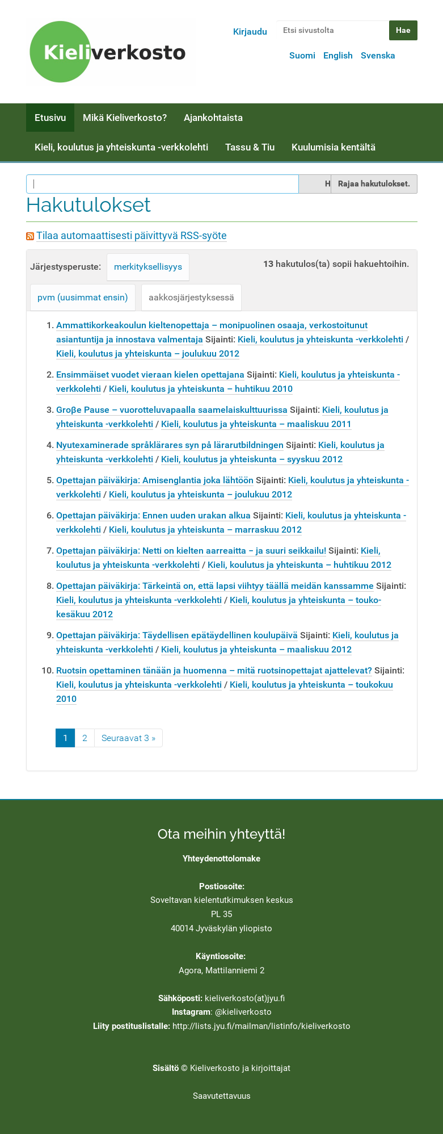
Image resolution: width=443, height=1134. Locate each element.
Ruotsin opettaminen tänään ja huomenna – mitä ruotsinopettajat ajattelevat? (214, 670)
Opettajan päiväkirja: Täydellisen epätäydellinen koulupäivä (177, 635)
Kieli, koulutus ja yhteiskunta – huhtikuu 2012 (299, 564)
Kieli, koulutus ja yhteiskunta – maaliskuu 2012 (256, 649)
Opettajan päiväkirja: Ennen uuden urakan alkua (153, 515)
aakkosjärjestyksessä (191, 297)
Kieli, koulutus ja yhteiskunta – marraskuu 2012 (205, 529)
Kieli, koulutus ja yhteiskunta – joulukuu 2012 (147, 353)
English (338, 55)
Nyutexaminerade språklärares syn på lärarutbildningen (170, 445)
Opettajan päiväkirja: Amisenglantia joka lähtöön (155, 480)
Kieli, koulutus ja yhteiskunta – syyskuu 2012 (252, 459)
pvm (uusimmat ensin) (82, 297)
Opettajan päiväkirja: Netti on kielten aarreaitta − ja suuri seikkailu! (191, 550)
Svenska (378, 55)
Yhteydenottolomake (221, 858)
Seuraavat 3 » (128, 738)
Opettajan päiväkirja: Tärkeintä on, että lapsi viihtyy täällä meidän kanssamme (215, 585)
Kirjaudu (250, 31)
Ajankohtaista (213, 117)
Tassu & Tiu (250, 147)
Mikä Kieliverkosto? (125, 117)
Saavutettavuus (222, 1096)
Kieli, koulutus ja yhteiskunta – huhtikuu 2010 (201, 388)
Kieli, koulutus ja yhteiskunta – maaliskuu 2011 (256, 424)
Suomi (302, 55)
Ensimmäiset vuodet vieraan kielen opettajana (150, 374)
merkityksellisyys (148, 266)
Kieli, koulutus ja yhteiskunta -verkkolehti (121, 147)
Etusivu (50, 117)
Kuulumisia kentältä (334, 147)
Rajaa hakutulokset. (374, 183)
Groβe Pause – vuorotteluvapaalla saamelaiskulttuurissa (172, 409)
